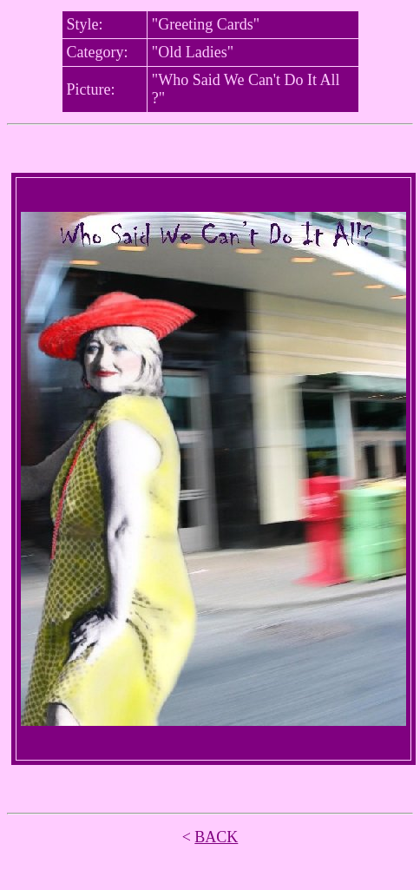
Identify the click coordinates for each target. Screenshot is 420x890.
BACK (216, 837)
